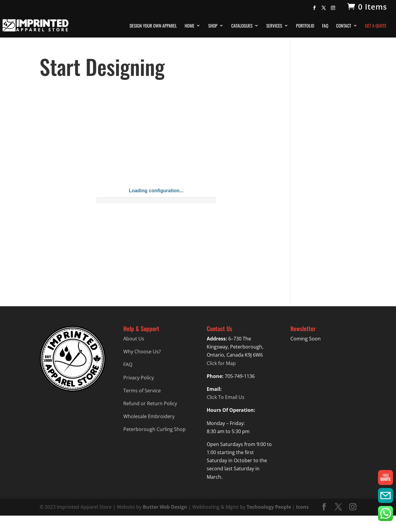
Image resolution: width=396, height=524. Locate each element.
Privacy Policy (138, 377)
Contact (343, 26)
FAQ (325, 26)
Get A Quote (375, 26)
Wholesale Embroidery (149, 416)
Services (274, 26)
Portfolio (305, 26)
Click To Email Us (225, 397)
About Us (133, 338)
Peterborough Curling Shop (154, 429)
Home (189, 26)
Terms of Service (142, 390)
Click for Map (221, 363)
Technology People (269, 507)
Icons (302, 507)
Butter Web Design (165, 507)
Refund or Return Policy (150, 403)
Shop (213, 26)
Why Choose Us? (142, 351)
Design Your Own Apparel (153, 26)
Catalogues (242, 26)
